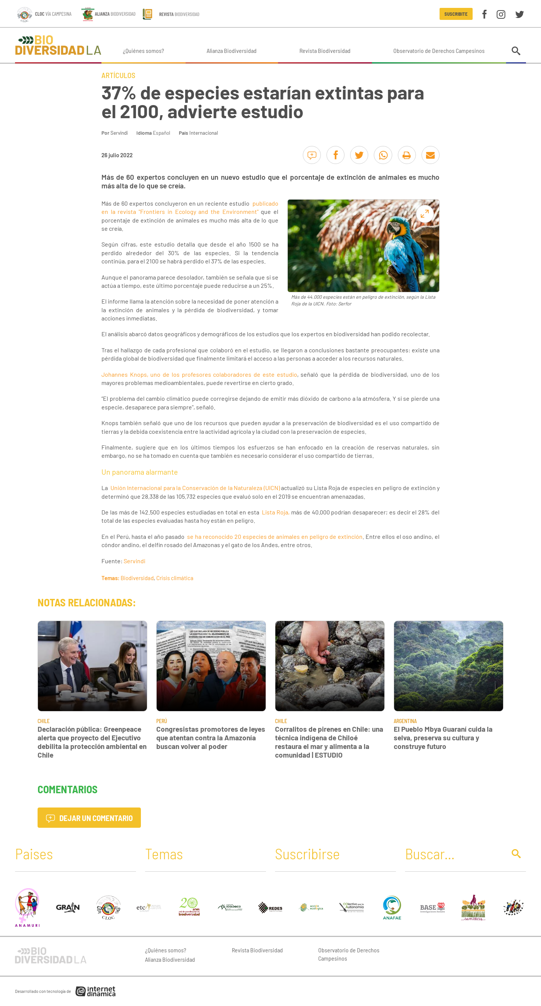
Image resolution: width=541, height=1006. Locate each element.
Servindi (119, 132)
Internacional (203, 132)
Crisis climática (174, 577)
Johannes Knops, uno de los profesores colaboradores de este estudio (199, 374)
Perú (161, 721)
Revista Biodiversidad (325, 50)
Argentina (405, 721)
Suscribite (455, 14)
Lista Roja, (276, 512)
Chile (44, 721)
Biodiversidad (137, 577)
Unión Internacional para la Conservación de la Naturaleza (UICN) (195, 487)
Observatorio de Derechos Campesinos (439, 50)
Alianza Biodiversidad (232, 50)
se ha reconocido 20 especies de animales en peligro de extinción (275, 536)
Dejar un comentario (89, 818)
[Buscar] (453, 853)
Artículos (118, 75)
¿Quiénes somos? (143, 50)
